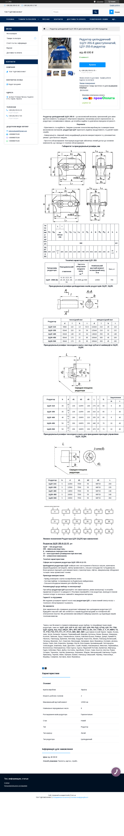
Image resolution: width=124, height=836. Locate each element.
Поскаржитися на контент (61, 797)
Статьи (6, 783)
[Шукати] (95, 12)
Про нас (46, 19)
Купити (92, 65)
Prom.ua (73, 795)
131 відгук (100, 1)
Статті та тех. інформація (17, 43)
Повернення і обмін (99, 19)
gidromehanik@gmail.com (18, 131)
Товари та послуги (27, 19)
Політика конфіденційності (79, 797)
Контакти (58, 19)
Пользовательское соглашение (15, 786)
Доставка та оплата (76, 19)
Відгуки (9, 48)
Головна (10, 19)
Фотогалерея (12, 34)
